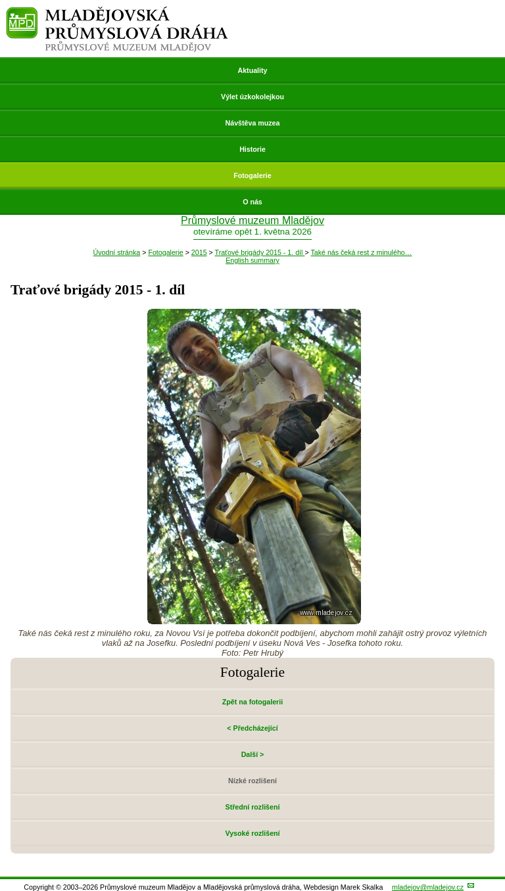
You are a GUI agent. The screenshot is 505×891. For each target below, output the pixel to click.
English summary (252, 260)
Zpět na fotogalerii (252, 702)
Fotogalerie (252, 175)
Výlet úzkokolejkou (252, 97)
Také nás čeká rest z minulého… (361, 252)
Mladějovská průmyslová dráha (117, 12)
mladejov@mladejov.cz (428, 887)
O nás (252, 202)
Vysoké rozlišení (252, 833)
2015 (199, 252)
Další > (252, 754)
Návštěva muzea (253, 123)
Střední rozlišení (253, 807)
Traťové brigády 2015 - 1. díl (260, 252)
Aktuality (252, 70)
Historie (252, 149)
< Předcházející (252, 728)
